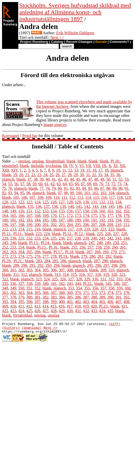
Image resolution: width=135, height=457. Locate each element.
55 (10, 184)
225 (100, 234)
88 (108, 188)
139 (63, 206)
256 (82, 247)
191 (94, 220)
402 (78, 302)
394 (13, 302)
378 (13, 297)
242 (110, 238)
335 (5, 283)
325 (55, 279)
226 (108, 234)
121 (13, 202)
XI (115, 166)
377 (5, 297)
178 (118, 215)
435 (110, 311)
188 (70, 220)
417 (69, 306)
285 (55, 261)
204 (70, 224)
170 (54, 215)
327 (71, 279)
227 (116, 234)
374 (110, 292)
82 (72, 188)
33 (100, 175)
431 (78, 311)
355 (87, 288)
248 (100, 243)
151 (29, 211)
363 (21, 292)
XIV (14, 170)
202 (54, 224)
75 (4, 188)
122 (21, 202)
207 (94, 224)
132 (102, 202)
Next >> (57, 37)
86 (96, 188)
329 (87, 279)
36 (118, 175)
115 (96, 197)
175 (94, 215)
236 (62, 238)
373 (102, 292)
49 (102, 179)
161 (110, 211)
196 (5, 224)
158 (86, 211)
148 (5, 211)
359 (119, 288)
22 (33, 175)
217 (71, 229)
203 (62, 224)
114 (88, 197)
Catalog (57, 42)
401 (70, 302)
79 (54, 188)
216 (37, 229)
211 (126, 224)
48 (96, 179)
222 (111, 229)
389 (102, 297)
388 (94, 297)
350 (21, 288)
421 (124, 306)
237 (70, 238)
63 (59, 184)
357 (103, 288)
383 (54, 297)
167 (29, 215)
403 (86, 302)
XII (122, 166)
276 (37, 256)
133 (110, 202)
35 (112, 175)
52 (120, 179)
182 (21, 220)
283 (39, 261)
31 (88, 175)
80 (60, 188)
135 (30, 206)
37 (29, 179)
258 (99, 247)
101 (87, 193)
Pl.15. (42, 247)
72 (113, 184)
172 (70, 215)
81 (66, 188)
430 (70, 311)
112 (72, 197)
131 (94, 202)
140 (71, 206)
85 (90, 188)
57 (22, 184)
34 (106, 175)
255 (74, 247)
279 (84, 256)
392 (126, 297)
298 (114, 265)
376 (126, 292)
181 (13, 220)
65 (71, 184)
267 (89, 252)
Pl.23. (103, 306)
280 (92, 256)
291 (32, 265)
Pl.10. (115, 161)
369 (70, 292)
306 (54, 270)
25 (52, 175)
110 (56, 197)
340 (45, 283)
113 (80, 197)
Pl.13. (34, 243)
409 (5, 306)
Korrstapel (10, 136)
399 (54, 302)
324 (46, 279)
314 (65, 274)
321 (122, 274)
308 (70, 270)
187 (62, 220)
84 (84, 188)
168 (37, 215)
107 (32, 197)
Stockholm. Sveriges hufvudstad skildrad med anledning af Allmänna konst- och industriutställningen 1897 (75, 12)
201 (45, 224)
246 (13, 243)
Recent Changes (79, 42)
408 (126, 302)
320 (114, 274)
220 (95, 229)
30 (82, 175)
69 (95, 184)
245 (5, 243)
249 (108, 243)
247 (91, 243)
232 (29, 238)
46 (84, 179)
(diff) (114, 324)
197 (13, 224)
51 (114, 179)
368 (62, 292)
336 (13, 283)
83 (78, 188)
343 (70, 283)
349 (13, 288)
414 (45, 306)
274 (21, 256)
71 (107, 184)
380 (29, 297)
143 (95, 206)
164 (5, 215)
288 (105, 261)
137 (46, 206)
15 (88, 170)
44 (72, 179)
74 (125, 184)
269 (106, 252)
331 (103, 279)
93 (10, 193)
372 (94, 292)
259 (107, 247)
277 (45, 256)
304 (37, 270)
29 (76, 175)
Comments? (119, 42)
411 (21, 306)
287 (97, 261)
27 (64, 175)
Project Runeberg (34, 42)
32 (94, 175)
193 (110, 220)
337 (21, 283)
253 (13, 247)
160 (102, 211)
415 (53, 306)
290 (24, 265)
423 (13, 311)
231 (21, 238)
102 (95, 193)
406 (110, 302)
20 (21, 175)
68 (89, 184)
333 (119, 279)
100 (79, 193)
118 (120, 197)
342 (62, 283)
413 (37, 306)
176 (102, 215)
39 (41, 179)
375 (118, 292)
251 (124, 243)
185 (45, 220)
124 (37, 202)
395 (21, 302)
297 (106, 265)
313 (57, 274)
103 (103, 193)
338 (29, 283)
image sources (54, 124)
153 (45, 211)
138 (55, 206)
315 (74, 274)
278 (54, 256)
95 (22, 193)
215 (29, 229)
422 (5, 311)
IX (104, 166)
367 (54, 292)
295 (90, 265)
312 (24, 274)
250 (116, 243)
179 (126, 215)
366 (45, 292)
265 (29, 252)
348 (5, 288)
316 (82, 274)
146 (119, 206)
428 (54, 311)
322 (5, 279)
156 (70, 211)
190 (86, 220)
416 (61, 306)
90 (120, 188)
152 (37, 211)
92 (4, 193)
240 (94, 238)
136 (38, 206)
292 (40, 265)
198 (21, 224)
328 (79, 279)
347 (125, 283)
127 (62, 202)
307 (62, 270)
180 (5, 220)
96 (28, 193)
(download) (31, 329)
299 (122, 265)
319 (106, 274)
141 (79, 206)
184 (37, 220)
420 (94, 306)
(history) (11, 329)
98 (66, 193)
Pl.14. (45, 243)
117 (112, 197)
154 (54, 211)
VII (88, 166)
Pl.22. (87, 283)
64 (65, 184)
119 (128, 197)
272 (5, 256)
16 (94, 170)
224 (47, 234)
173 (78, 215)
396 (29, 302)
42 (60, 179)
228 (124, 234)
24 (45, 175)
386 (78, 297)
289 (16, 265)
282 (108, 256)
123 (29, 202)
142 (87, 206)
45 (78, 179)
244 (126, 238)
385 (70, 297)
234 (45, 238)
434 (102, 311)
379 (21, 297)
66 (77, 184)
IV (71, 166)
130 (86, 202)
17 (100, 170)
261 (123, 247)
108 (40, 197)
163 (126, 211)
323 (38, 279)
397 (37, 302)
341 (54, 283)
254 (21, 247)
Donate (101, 42)
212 (5, 229)
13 (76, 170)
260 (115, 247)
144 (103, 206)
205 (78, 224)
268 (98, 252)
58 (28, 184)
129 (78, 202)
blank (71, 161)
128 (70, 202)
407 (118, 302)
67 (83, 184)
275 (29, 256)
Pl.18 (69, 252)
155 (62, 211)
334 (127, 279)
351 (29, 288)
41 (54, 179)
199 (29, 224)
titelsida (37, 166)
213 (13, 229)
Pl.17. (58, 252)
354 (79, 288)
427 (45, 311)
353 (71, 288)
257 (90, 247)
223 (39, 234)
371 (86, 292)
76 (10, 188)
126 (54, 202)
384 (62, 297)
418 (78, 306)
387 (86, 297)
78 (48, 188)
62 (53, 184)
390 (110, 297)
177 (110, 215)
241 (102, 238)
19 (15, 175)
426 (37, 311)
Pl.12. (67, 234)
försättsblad (55, 161)
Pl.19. (63, 256)
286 (63, 261)
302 (21, 270)
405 (102, 302)
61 (46, 184)
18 (106, 170)
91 (126, 188)
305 (45, 270)
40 (48, 179)
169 (45, 215)
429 (62, 311)
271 (122, 252)
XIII (5, 170)
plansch (116, 170)
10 (58, 170)
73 (119, 184)
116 (104, 197)
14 (82, 170)
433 (94, 311)
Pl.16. (53, 247)
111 (64, 197)
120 (5, 202)
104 (111, 193)
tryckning (53, 166)
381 (37, 297)
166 (21, 215)
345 (108, 283)
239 (86, 238)
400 (62, 302)
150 (21, 211)
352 (37, 288)
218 (79, 229)
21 (27, 175)
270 (114, 252)
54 (4, 184)
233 (37, 238)
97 (60, 193)
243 (118, 238)
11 (64, 170)
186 (54, 220)
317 (90, 274)
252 (5, 247)
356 (95, 288)
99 (72, 193)
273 (13, 256)
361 (5, 292)
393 (5, 302)
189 (78, 220)
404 (94, 302)
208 (102, 224)
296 (98, 265)
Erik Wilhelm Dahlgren (75, 33)
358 (111, 288)
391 (118, 297)
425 (29, 311)
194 (118, 220)
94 (16, 193)
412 (29, 306)
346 (117, 283)
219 (87, 229)
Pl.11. (6, 234)
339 (37, 283)
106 (24, 197)
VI (81, 166)
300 (5, 270)
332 (111, 279)
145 (111, 206)
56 (16, 184)
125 (45, 202)
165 (13, 215)
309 (103, 270)
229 (5, 238)
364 (29, 292)
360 (127, 288)
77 (41, 188)
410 (13, 306)
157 (78, 211)
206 (86, 224)
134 (118, 202)
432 (86, 311)
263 (13, 252)
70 (101, 184)
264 (21, 252)
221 (103, 229)
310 (111, 270)
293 (49, 265)
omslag (24, 161)
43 (66, 179)
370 (78, 292)
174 (86, 215)
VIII (96, 166)
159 (94, 211)
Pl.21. (18, 261)
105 (16, 197)
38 (35, 179)
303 (29, 270)
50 (108, 179)
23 (39, 175)
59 (34, 184)
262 (5, 252)
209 (110, 224)
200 (37, 224)
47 (90, 179)
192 (102, 220)
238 (78, 238)
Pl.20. (6, 261)
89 (114, 188)
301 (13, 270)
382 (45, 297)
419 (86, 306)
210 (118, 224)
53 (126, 179)
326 (63, 279)
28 (70, 175)
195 (126, 220)
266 (37, 252)
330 (95, 279)
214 (21, 229)
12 (70, 170)
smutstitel (10, 166)
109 (49, 197)
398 (45, 302)
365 (37, 292)
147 (127, 206)
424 (21, 311)
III (65, 166)
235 (54, 238)
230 (13, 238)
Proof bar (29, 136)
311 (16, 274)
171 (62, 215)
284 (47, 261)
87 (102, 188)
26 (58, 175)
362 (13, 292)
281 (100, 256)
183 (29, 220)
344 (78, 283)
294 (57, 265)
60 (40, 184)
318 (98, 274)
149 (13, 211)
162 (118, 211)
